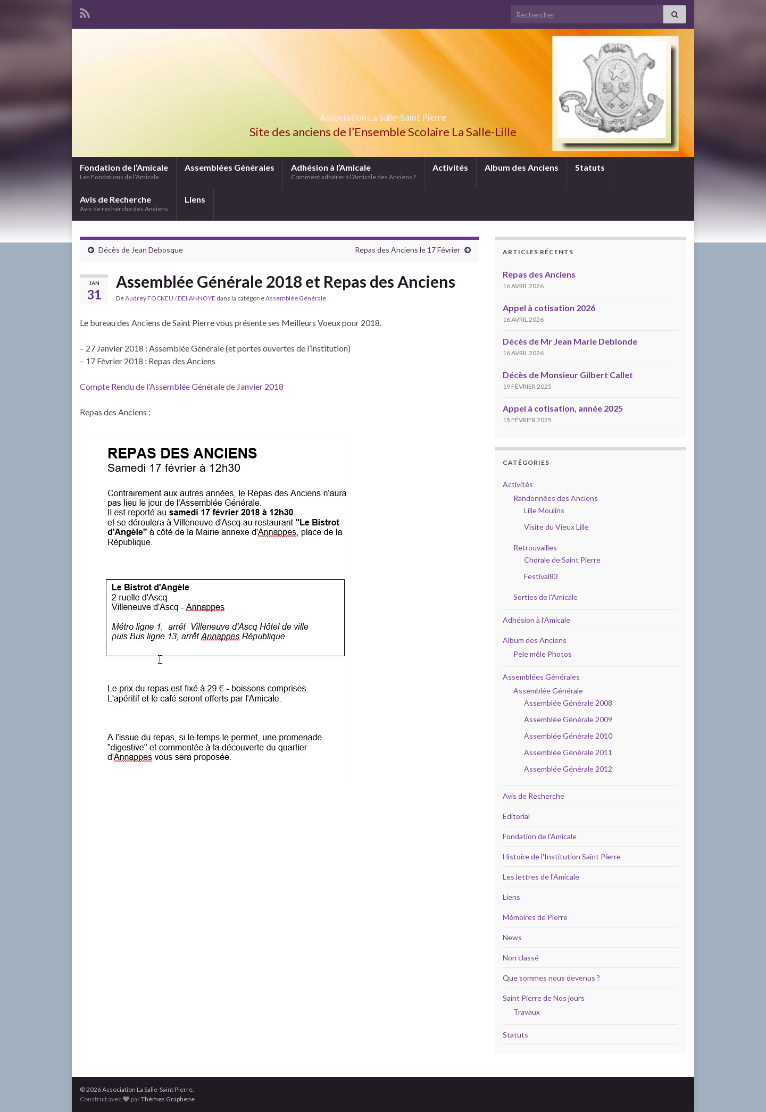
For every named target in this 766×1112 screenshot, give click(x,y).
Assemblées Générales (229, 167)
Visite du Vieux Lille (556, 526)
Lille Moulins (544, 510)
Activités (450, 167)
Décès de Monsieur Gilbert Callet (568, 375)
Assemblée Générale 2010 (568, 735)
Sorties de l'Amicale (545, 596)
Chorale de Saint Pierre (562, 559)
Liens (195, 199)
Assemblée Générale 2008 (568, 702)
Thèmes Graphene (168, 1099)
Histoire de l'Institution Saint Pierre (562, 856)
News (512, 937)
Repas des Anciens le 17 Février (407, 249)
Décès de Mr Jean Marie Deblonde (570, 341)
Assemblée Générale (295, 298)
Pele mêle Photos (542, 653)
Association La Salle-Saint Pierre (383, 114)
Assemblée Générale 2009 (568, 719)
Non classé (521, 957)
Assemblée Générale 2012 (568, 768)
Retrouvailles (535, 547)
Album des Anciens (522, 167)
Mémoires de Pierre (535, 917)
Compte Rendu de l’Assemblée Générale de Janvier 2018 (182, 386)
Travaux (526, 1011)
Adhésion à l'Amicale (536, 619)
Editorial (516, 816)
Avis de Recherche (124, 203)
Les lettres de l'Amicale (541, 876)
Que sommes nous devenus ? (551, 977)
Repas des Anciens (539, 274)
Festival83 (541, 576)
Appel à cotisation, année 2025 (563, 408)
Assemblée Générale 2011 (568, 752)
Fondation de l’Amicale (124, 171)
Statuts (590, 167)
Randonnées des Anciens (555, 498)
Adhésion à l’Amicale (353, 171)
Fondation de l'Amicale (540, 836)
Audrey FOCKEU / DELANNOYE (170, 298)
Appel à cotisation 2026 (549, 308)
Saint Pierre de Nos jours (544, 997)
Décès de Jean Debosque (140, 249)
